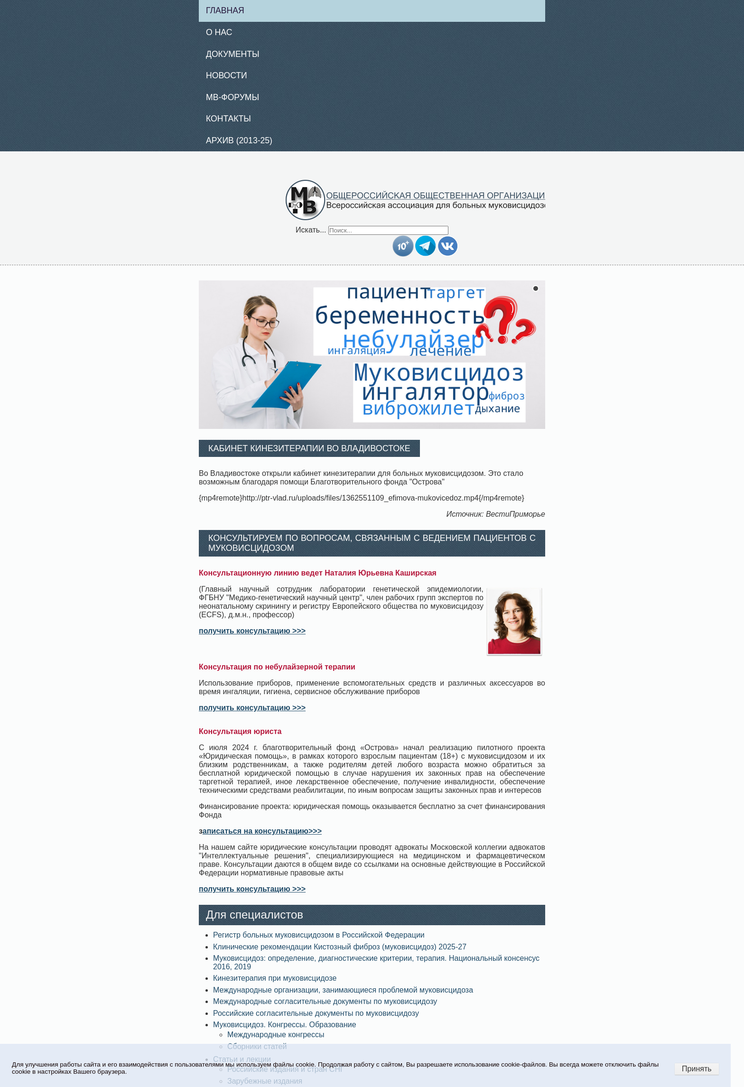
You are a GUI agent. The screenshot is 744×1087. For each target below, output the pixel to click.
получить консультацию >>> (252, 631)
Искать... (311, 230)
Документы (233, 54)
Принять (697, 1069)
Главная (225, 10)
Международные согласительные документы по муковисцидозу (325, 1001)
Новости (226, 75)
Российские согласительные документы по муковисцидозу (316, 1013)
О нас (219, 32)
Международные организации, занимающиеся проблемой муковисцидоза (343, 990)
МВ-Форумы (232, 97)
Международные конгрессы (276, 1035)
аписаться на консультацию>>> (262, 831)
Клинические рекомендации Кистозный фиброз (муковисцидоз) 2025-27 (339, 947)
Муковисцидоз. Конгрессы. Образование (284, 1025)
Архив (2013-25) (239, 140)
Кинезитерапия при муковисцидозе (274, 978)
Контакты (228, 118)
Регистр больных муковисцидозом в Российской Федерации (319, 935)
